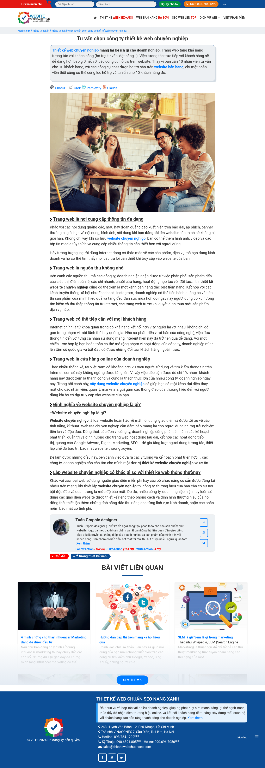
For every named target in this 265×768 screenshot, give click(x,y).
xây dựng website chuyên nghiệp (117, 384)
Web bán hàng (152, 17)
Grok (75, 88)
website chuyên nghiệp (126, 238)
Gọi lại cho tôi (169, 4)
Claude (109, 88)
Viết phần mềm (234, 17)
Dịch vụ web (210, 17)
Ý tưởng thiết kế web (91, 556)
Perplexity (92, 88)
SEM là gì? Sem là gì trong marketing (205, 637)
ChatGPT (59, 88)
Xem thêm (195, 718)
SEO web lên (184, 17)
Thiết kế (116, 17)
